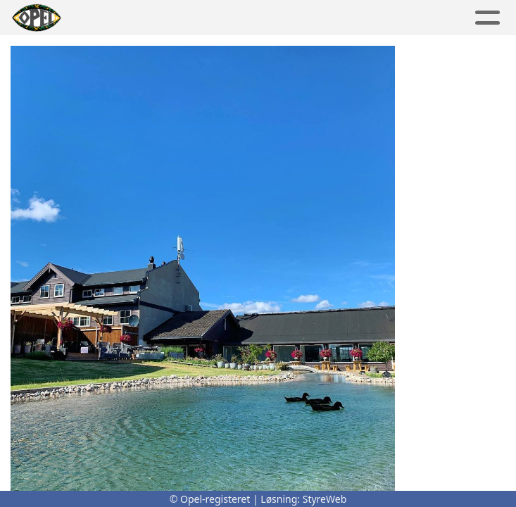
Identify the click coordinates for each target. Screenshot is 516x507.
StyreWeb (325, 499)
